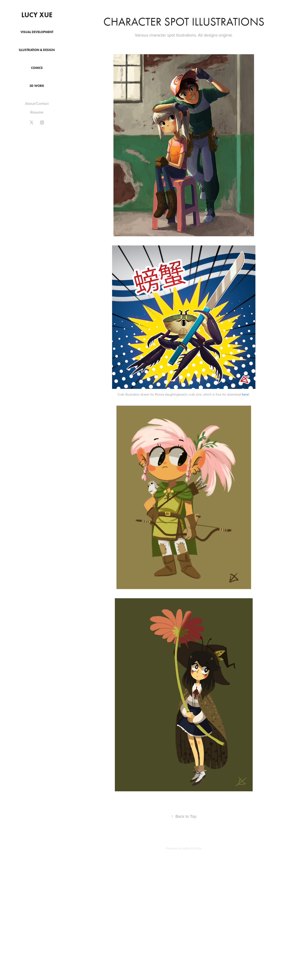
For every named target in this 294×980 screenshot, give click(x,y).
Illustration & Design (37, 50)
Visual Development (36, 32)
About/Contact (37, 103)
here (245, 394)
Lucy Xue (36, 15)
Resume (36, 112)
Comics (37, 68)
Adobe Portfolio (192, 848)
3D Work (36, 86)
